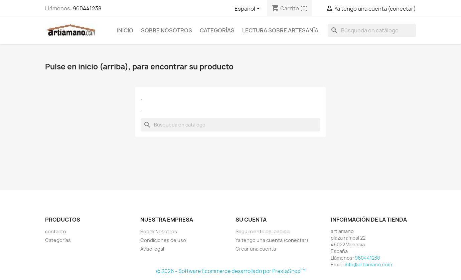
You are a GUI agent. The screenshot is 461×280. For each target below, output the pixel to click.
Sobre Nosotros (166, 30)
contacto (55, 231)
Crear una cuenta (256, 249)
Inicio (125, 30)
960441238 (87, 8)
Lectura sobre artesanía (280, 30)
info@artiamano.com (368, 264)
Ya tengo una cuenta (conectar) (272, 240)
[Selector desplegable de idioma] (248, 9)
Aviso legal (152, 249)
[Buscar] (372, 30)
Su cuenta (251, 219)
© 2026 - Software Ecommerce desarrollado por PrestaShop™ (230, 271)
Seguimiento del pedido (263, 231)
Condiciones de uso (163, 240)
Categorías (217, 30)
